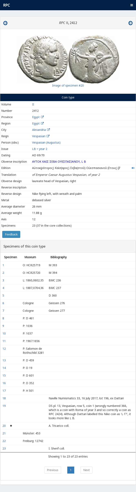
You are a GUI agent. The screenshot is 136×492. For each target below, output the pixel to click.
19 (4, 406)
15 (4, 375)
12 (4, 348)
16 (4, 383)
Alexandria (39, 130)
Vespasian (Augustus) (46, 142)
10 (4, 333)
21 (4, 433)
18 (4, 398)
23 (4, 448)
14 (4, 368)
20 (4, 426)
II (33, 104)
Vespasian (38, 136)
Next (86, 470)
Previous (52, 470)
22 (4, 441)
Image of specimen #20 (68, 85)
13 (4, 360)
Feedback (11, 234)
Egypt (36, 117)
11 (4, 341)
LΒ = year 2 (39, 149)
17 (4, 391)
